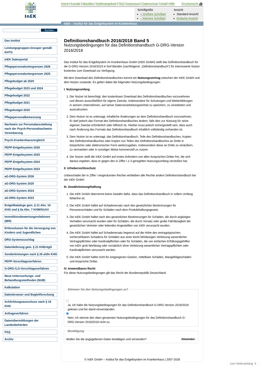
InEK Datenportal (16, 59)
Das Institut (12, 40)
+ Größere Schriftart (153, 14)
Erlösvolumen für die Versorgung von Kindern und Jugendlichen (30, 230)
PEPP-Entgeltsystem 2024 (22, 161)
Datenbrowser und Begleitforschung (29, 294)
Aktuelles (88, 3)
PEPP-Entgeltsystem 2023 (22, 169)
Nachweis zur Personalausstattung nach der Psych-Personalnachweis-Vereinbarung (29, 129)
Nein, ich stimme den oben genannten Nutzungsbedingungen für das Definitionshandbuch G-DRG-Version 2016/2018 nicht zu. (127, 320)
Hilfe (172, 3)
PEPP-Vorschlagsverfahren (23, 261)
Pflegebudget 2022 (17, 95)
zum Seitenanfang (243, 364)
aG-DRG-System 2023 (19, 197)
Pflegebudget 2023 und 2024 (24, 88)
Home (65, 3)
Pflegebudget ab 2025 (19, 81)
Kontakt (75, 3)
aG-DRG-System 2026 (19, 176)
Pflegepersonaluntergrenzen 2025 (27, 73)
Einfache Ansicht (187, 18)
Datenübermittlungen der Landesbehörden (21, 322)
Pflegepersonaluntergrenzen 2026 (27, 66)
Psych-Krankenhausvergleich (25, 140)
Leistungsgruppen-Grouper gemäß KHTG (28, 50)
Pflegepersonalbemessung (23, 117)
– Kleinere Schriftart (152, 18)
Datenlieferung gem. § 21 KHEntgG (28, 247)
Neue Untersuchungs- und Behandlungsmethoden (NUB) (25, 278)
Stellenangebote (106, 3)
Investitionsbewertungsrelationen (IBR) (27, 219)
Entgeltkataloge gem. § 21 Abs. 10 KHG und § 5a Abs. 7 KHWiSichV (28, 207)
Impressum (133, 3)
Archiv (9, 339)
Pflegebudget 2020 (17, 110)
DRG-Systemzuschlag (19, 239)
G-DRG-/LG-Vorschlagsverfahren (27, 268)
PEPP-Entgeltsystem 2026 (22, 147)
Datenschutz (150, 3)
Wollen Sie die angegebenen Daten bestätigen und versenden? (106, 339)
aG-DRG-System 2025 (19, 183)
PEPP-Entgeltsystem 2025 (22, 154)
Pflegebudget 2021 (17, 102)
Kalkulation (12, 287)
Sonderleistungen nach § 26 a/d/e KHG (31, 254)
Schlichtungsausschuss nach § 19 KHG (28, 304)
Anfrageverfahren (16, 313)
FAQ (7, 332)
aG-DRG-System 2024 (19, 190)
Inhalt (163, 3)
